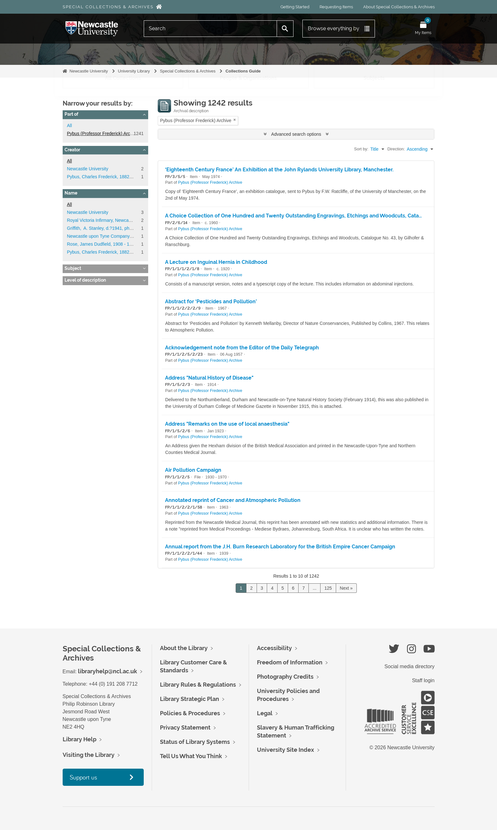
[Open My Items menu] (423, 28)
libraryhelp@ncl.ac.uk (107, 671)
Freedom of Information (289, 662)
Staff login (423, 680)
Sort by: (361, 149)
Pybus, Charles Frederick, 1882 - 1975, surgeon (114, 176)
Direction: (396, 149)
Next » (346, 588)
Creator (72, 149)
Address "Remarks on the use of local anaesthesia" (227, 424)
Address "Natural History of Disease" (209, 378)
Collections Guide (243, 71)
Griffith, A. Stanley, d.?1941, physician (105, 228)
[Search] (210, 28)
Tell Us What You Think (191, 756)
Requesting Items (336, 6)
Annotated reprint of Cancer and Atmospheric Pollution (232, 500)
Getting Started (294, 6)
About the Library (184, 648)
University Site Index (285, 749)
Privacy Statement (185, 727)
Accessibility (274, 648)
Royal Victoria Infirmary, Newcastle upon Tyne (112, 220)
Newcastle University (89, 71)
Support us (83, 777)
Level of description (85, 280)
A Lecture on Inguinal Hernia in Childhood (216, 262)
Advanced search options (296, 134)
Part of (71, 114)
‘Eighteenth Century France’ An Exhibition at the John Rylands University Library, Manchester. (279, 170)
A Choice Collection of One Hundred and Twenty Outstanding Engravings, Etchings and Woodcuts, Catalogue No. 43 (307, 216)
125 (328, 588)
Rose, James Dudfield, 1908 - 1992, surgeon (111, 244)
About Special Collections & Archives (399, 6)
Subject (73, 268)
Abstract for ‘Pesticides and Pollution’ (211, 301)
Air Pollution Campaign (193, 470)
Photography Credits (285, 676)
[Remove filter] (234, 119)
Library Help (79, 739)
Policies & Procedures (190, 713)
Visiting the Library (88, 754)
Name (71, 192)
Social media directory (409, 666)
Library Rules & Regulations (198, 684)
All (69, 125)
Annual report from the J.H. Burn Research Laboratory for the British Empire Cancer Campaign (280, 547)
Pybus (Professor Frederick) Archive (102, 133)
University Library (134, 71)
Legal (265, 713)
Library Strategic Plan (189, 699)
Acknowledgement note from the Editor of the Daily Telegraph (242, 348)
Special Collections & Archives (108, 6)
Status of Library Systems (195, 741)
